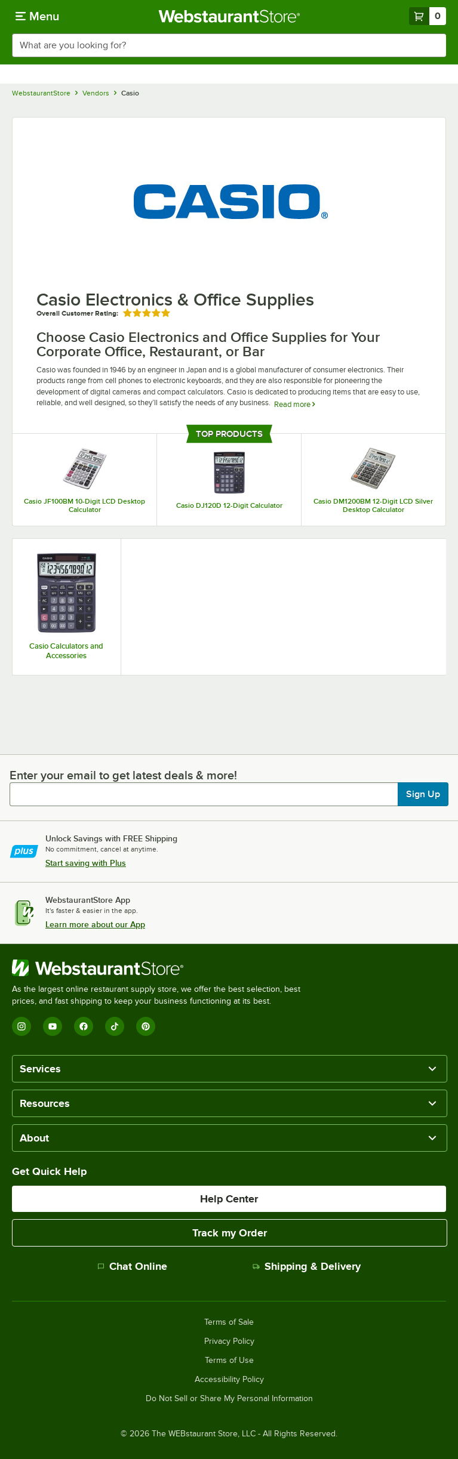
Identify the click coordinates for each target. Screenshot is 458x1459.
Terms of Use (229, 1360)
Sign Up (423, 794)
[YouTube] (52, 1026)
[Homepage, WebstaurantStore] (229, 16)
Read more (294, 404)
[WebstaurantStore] (161, 967)
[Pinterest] (145, 1026)
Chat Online (132, 1266)
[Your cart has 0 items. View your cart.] (427, 16)
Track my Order (229, 1233)
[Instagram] (21, 1026)
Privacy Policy (229, 1341)
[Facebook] (83, 1026)
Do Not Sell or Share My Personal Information (229, 1399)
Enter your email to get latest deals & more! (123, 775)
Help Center (229, 1199)
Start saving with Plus (85, 863)
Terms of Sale (229, 1322)
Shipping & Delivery (307, 1266)
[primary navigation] (37, 16)
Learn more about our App (95, 924)
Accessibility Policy (229, 1379)
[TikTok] (114, 1026)
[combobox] (229, 45)
